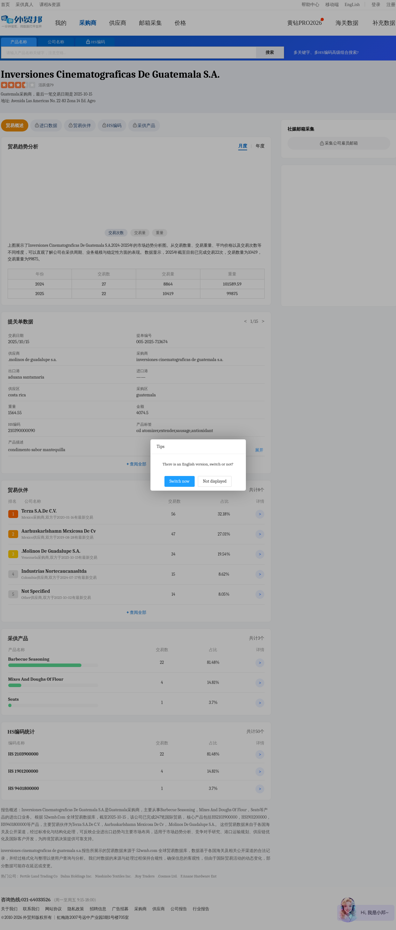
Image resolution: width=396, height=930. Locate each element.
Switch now (180, 481)
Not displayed (215, 481)
